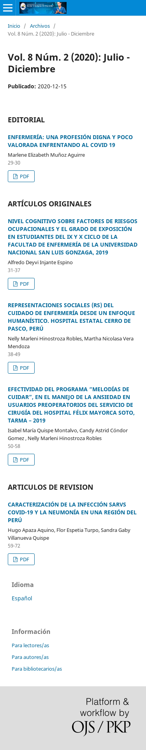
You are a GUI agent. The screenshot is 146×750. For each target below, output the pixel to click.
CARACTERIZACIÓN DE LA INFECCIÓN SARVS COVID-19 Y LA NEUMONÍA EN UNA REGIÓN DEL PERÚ (72, 512)
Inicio (14, 25)
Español (22, 598)
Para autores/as (30, 657)
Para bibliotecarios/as (37, 668)
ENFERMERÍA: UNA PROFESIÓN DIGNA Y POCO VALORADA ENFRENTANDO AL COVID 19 (70, 141)
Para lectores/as (30, 645)
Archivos (40, 25)
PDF (24, 176)
